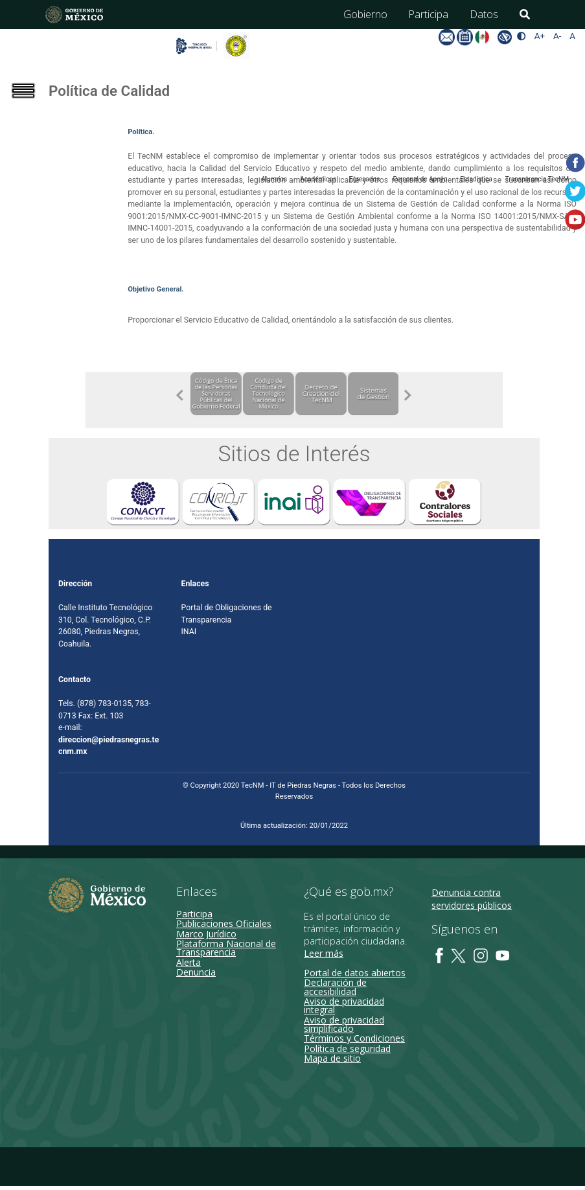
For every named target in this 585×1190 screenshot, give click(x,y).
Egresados (364, 179)
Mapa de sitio (332, 1059)
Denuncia (196, 973)
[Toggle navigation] (32, 106)
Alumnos (274, 179)
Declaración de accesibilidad (335, 987)
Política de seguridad (347, 1048)
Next (408, 395)
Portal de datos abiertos (355, 973)
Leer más (323, 954)
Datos (484, 14)
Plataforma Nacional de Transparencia (226, 948)
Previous (180, 395)
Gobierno (365, 14)
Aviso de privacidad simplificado (344, 1024)
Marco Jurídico (206, 934)
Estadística (476, 179)
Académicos (318, 179)
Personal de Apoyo (420, 179)
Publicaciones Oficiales (223, 924)
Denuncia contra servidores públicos (471, 899)
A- (557, 36)
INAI (189, 632)
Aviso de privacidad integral (344, 1006)
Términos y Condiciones (354, 1039)
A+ (539, 36)
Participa (428, 14)
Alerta (188, 962)
